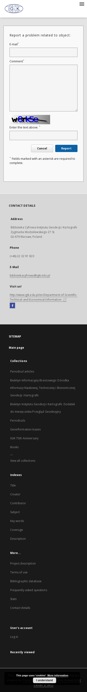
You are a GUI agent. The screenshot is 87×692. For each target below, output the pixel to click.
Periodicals (17, 420)
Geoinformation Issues (25, 429)
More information (57, 675)
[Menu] (81, 3)
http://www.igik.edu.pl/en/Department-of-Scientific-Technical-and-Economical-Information (43, 297)
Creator (15, 494)
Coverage (16, 530)
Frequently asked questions (28, 590)
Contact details (20, 608)
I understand (44, 680)
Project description (23, 563)
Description (18, 539)
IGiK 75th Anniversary (24, 438)
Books (14, 447)
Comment (17, 61)
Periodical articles (22, 371)
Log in (14, 637)
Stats (13, 599)
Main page (16, 348)
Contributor (18, 503)
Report (66, 148)
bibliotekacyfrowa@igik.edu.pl (30, 275)
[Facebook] (12, 306)
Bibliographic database (26, 581)
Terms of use (19, 572)
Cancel (42, 148)
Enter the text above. (25, 127)
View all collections (22, 461)
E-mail (14, 44)
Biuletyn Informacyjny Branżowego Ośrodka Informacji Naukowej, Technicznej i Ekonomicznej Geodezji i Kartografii (42, 387)
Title (13, 485)
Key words (17, 521)
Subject (15, 512)
